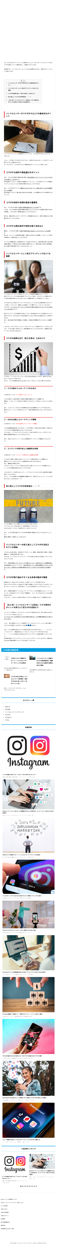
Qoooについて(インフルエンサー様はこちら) (12, 1202)
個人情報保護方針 (5, 1222)
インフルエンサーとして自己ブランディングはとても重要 (23, 89)
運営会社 (3, 1225)
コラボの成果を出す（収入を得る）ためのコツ (21, 93)
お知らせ (7, 707)
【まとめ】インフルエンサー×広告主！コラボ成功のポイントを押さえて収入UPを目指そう (23, 101)
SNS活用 (7, 709)
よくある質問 (4, 1205)
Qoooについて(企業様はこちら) (9, 1199)
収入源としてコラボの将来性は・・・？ (19, 97)
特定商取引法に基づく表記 (7, 1228)
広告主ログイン (5, 1215)
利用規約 (3, 1219)
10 (36, 1186)
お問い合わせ (4, 1209)
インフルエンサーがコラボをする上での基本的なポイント (23, 84)
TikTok (7, 720)
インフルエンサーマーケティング (14, 712)
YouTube (7, 715)
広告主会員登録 (5, 1212)
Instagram (8, 717)
